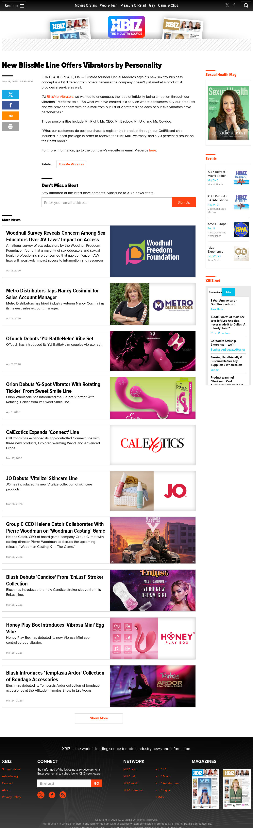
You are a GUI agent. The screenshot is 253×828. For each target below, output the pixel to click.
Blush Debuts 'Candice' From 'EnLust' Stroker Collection (54, 580)
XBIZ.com (130, 769)
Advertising (10, 776)
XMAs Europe (217, 224)
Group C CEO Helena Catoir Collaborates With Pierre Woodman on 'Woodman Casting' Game (55, 527)
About (6, 790)
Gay (152, 5)
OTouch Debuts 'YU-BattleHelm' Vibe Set (49, 338)
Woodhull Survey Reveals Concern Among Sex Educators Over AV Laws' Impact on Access (55, 236)
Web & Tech (108, 5)
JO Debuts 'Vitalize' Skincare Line (41, 478)
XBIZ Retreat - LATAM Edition (218, 198)
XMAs (160, 797)
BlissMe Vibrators (60, 96)
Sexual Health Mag (221, 74)
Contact (7, 783)
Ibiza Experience (215, 249)
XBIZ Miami (163, 776)
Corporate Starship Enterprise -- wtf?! (223, 343)
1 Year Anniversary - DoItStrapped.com (224, 302)
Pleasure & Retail (133, 5)
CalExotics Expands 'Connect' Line (42, 432)
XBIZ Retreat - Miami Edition (217, 173)
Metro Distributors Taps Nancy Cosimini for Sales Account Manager (52, 293)
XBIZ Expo (163, 790)
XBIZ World (131, 783)
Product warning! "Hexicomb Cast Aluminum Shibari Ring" (227, 381)
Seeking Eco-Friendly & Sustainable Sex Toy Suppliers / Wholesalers (226, 361)
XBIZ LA (161, 769)
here (152, 150)
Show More (99, 718)
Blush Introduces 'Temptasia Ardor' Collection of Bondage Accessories (55, 676)
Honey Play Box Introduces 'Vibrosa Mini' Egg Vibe (55, 628)
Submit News (11, 769)
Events (211, 158)
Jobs (228, 292)
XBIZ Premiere (133, 790)
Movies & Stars (86, 5)
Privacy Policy (11, 797)
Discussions (215, 292)
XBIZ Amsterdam (167, 783)
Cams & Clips (168, 5)
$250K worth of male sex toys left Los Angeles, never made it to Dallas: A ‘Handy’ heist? (228, 322)
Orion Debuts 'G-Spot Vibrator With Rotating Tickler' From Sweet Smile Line (53, 387)
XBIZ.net (213, 281)
